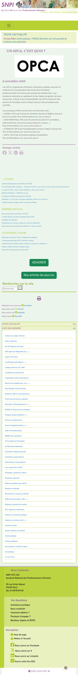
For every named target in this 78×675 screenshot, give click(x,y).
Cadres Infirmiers (11, 357)
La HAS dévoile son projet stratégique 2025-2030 (18, 217)
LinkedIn (20, 313)
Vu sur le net (9, 557)
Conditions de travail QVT (14, 373)
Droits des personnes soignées (16, 399)
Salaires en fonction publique (16, 515)
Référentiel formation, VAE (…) (16, 499)
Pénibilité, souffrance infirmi (15, 473)
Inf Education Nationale (13, 446)
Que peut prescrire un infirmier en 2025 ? (15, 213)
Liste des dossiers (11, 328)
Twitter (19, 309)
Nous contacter (18, 609)
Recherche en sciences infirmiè (16, 494)
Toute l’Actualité (11, 324)
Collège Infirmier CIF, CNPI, (15, 368)
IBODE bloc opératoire (13, 436)
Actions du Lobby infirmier (15, 336)
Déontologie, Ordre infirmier (15, 389)
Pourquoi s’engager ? (21, 616)
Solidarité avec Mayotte (9, 220)
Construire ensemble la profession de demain (16, 196)
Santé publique (10, 536)
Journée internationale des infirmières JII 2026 (17, 183)
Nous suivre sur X (21, 651)
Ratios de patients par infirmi (16, 483)
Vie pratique (9, 552)
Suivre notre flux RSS (23, 661)
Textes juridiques (11, 541)
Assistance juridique (20, 605)
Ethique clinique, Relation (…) (16, 415)
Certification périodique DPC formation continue (18, 240)
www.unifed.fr (45, 117)
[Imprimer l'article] (21, 153)
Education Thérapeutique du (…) (17, 404)
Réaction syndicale (12, 489)
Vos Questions (19, 600)
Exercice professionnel (13, 420)
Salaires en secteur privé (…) (16, 520)
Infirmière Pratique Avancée (15, 452)
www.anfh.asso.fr (31, 138)
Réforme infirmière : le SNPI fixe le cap (15, 193)
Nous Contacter (20, 570)
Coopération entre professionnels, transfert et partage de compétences (24, 243)
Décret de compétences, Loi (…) (17, 383)
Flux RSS (17, 316)
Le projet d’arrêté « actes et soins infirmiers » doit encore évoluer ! (23, 190)
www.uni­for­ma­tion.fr (33, 126)
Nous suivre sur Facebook (25, 645)
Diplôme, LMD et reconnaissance (17, 394)
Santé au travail (11, 526)
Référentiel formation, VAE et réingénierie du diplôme (19, 237)
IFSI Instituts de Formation (15, 441)
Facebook (27, 306)
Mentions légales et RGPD (23, 620)
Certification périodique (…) (15, 362)
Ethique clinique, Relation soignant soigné (15, 246)
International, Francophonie (15, 462)
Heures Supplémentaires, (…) (16, 425)
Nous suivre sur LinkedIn (24, 656)
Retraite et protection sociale (16, 504)
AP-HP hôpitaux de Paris (14, 347)
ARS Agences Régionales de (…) (17, 352)
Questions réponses (12, 478)
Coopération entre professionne (17, 378)
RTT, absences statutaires (14, 510)
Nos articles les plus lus (39, 275)
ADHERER (39, 263)
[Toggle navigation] (9, 25)
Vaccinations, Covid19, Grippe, (16, 547)
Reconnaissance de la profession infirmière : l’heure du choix (22, 226)
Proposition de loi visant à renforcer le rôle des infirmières (21, 223)
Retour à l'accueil (21, 638)
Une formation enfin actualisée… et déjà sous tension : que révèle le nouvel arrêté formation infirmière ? (36, 187)
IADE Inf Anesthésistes (13, 431)
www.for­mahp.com (32, 132)
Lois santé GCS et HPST (14, 468)
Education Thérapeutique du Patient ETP (15, 250)
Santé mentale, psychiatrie (15, 531)
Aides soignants (11, 341)
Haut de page (18, 634)
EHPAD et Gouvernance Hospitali (17, 410)
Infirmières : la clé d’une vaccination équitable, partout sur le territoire (24, 199)
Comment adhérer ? (20, 612)
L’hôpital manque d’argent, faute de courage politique (19, 202)
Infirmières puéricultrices (14, 457)
